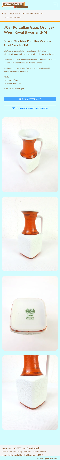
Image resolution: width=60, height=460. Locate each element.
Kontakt (27, 451)
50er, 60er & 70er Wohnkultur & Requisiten (26, 13)
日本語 (40, 455)
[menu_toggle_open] (55, 5)
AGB (16, 448)
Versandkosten (39, 451)
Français (15, 455)
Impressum (7, 448)
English (23, 455)
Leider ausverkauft (30, 99)
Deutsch (6, 455)
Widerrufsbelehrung (28, 448)
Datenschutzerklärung (12, 451)
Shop (4, 13)
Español (31, 455)
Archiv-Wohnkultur (12, 17)
